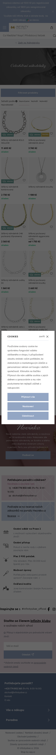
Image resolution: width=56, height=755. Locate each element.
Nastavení (28, 406)
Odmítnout (28, 415)
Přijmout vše (28, 396)
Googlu (35, 367)
